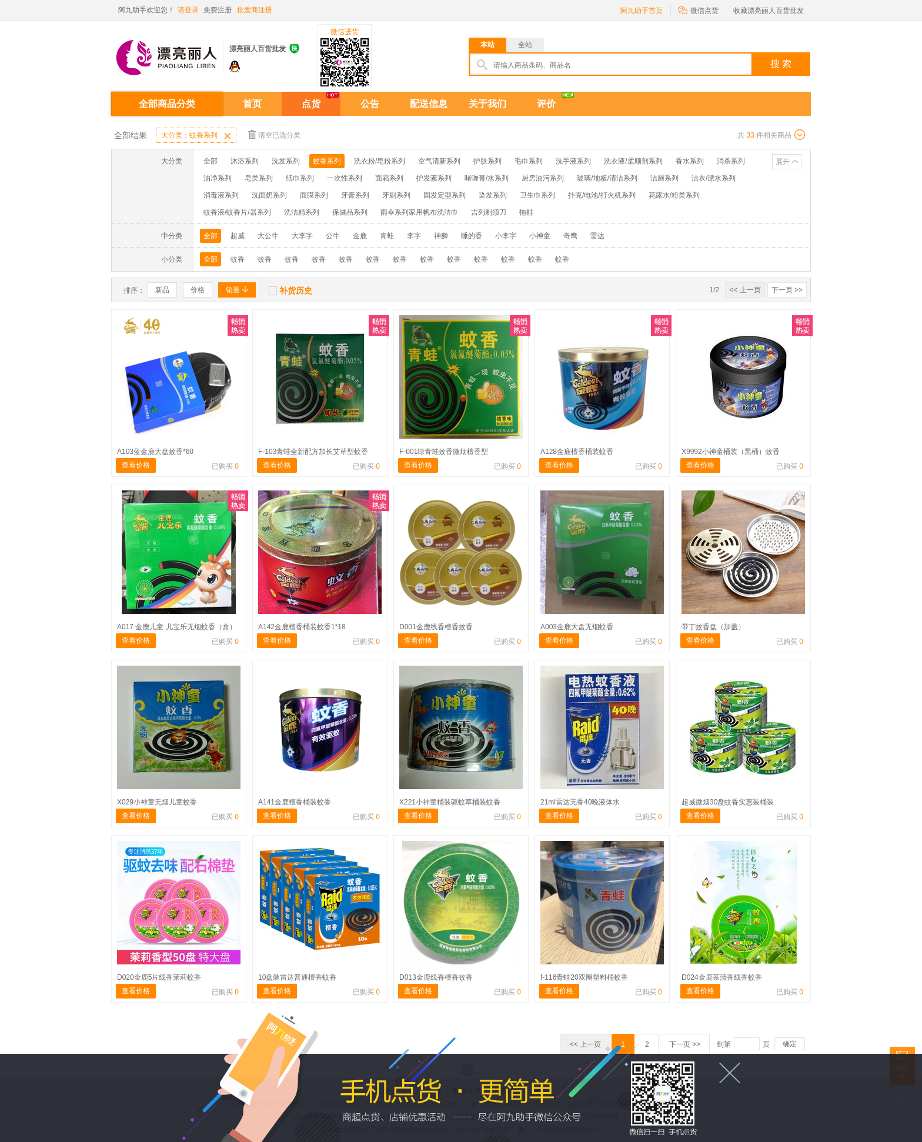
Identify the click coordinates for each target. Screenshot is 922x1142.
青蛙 (387, 236)
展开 (783, 162)
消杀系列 (731, 161)
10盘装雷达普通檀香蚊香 (297, 977)
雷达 (597, 236)
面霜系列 (389, 178)
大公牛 (268, 236)
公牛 (333, 236)
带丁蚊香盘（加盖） (713, 627)
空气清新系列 (439, 161)
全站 (525, 45)
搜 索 (780, 64)
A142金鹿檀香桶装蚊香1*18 (302, 627)
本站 (487, 45)
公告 (369, 104)
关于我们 (487, 104)
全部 (210, 161)
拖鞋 (526, 212)
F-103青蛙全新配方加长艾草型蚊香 (313, 452)
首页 (252, 104)
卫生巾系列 (537, 195)
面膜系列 (314, 195)
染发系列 (493, 195)
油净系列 (217, 178)
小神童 (539, 236)
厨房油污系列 (543, 178)
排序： (134, 290)
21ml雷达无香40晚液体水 (580, 802)
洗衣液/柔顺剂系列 (633, 161)
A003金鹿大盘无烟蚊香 (576, 627)
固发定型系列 (444, 195)
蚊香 (237, 259)
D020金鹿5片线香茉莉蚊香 (159, 977)
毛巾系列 (529, 161)
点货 (311, 104)
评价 (546, 104)
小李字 (505, 236)
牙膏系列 (355, 195)
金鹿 (360, 236)
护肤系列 (487, 161)
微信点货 (698, 10)
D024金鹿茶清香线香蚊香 (722, 977)
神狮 (441, 236)
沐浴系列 (244, 161)
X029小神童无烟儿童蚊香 (157, 802)
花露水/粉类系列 (674, 195)
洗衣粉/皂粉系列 (379, 161)
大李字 (302, 236)
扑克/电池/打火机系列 (602, 195)
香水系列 (690, 161)
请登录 (188, 10)
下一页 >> (787, 290)
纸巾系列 (300, 178)
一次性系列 (344, 178)
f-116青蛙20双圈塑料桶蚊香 (584, 977)
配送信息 (428, 104)
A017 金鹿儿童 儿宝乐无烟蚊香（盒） (176, 627)
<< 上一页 (744, 290)
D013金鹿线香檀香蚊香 (436, 977)
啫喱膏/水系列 (487, 178)
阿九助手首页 (641, 10)
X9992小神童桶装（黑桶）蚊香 (731, 452)
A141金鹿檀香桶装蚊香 (294, 802)
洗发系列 (286, 161)
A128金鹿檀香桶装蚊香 (576, 452)
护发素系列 (434, 178)
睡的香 (471, 236)
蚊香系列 (327, 161)
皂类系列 (259, 178)
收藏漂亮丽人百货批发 (768, 10)
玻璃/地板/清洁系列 (607, 178)
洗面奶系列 (269, 195)
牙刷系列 (396, 195)
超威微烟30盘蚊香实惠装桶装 (728, 802)
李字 (414, 236)
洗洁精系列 (301, 212)
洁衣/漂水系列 (714, 178)
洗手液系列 (573, 161)
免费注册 (217, 10)
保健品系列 (350, 212)
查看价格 (136, 465)
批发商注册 (254, 10)
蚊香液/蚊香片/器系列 (237, 212)
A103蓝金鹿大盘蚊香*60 (155, 452)
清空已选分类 (274, 134)
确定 (790, 1044)
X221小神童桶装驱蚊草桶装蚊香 (449, 802)
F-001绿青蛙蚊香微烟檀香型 (443, 452)
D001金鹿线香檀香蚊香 (436, 627)
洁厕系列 (664, 178)
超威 (237, 236)
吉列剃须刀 (488, 212)
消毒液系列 (221, 195)
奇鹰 (570, 236)
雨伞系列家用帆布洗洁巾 (419, 212)
